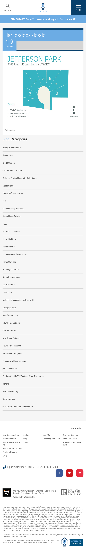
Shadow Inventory (10, 391)
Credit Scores (9, 163)
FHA (4, 201)
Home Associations (11, 231)
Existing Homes (10, 452)
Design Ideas (8, 186)
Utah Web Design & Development (7, 492)
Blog (25, 438)
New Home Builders (11, 323)
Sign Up (46, 435)
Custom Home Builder (12, 170)
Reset (41, 493)
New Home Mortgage (12, 353)
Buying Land (8, 155)
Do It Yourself (9, 284)
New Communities (11, 435)
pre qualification (10, 368)
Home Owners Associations (15, 254)
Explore (26, 435)
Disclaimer (25, 493)
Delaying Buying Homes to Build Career (20, 178)
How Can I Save (70, 438)
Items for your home (12, 277)
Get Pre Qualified (70, 435)
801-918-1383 (45, 467)
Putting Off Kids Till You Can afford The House (23, 376)
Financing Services (51, 438)
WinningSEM (29, 497)
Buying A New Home (12, 148)
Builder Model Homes (12, 448)
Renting (6, 384)
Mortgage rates (9, 307)
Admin (34, 493)
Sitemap (39, 491)
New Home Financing (12, 346)
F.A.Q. (5, 456)
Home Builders (9, 239)
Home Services (9, 262)
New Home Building (11, 338)
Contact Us (27, 442)
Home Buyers (9, 247)
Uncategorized (9, 399)
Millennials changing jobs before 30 (18, 300)
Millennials (7, 292)
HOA (5, 224)
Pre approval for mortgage (14, 361)
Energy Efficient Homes (13, 193)
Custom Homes (9, 330)
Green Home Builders (12, 216)
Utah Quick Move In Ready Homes (18, 407)
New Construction (10, 315)
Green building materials (13, 208)
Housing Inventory (11, 269)
